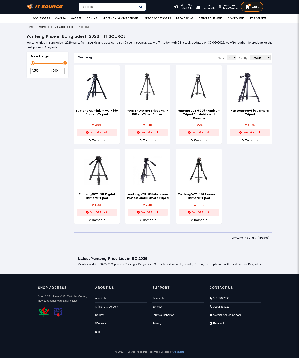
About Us (100, 298)
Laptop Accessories (157, 18)
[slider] (32, 63)
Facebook (217, 323)
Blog (97, 331)
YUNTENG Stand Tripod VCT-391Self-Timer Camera (147, 112)
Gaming (92, 18)
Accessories (41, 18)
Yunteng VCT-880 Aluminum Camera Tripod (198, 196)
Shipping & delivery (106, 306)
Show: (221, 58)
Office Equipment (211, 18)
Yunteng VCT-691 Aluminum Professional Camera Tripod (148, 196)
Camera (60, 18)
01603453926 (219, 306)
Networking (184, 18)
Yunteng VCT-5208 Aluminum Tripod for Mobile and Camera (198, 114)
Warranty (100, 323)
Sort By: (243, 58)
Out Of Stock (97, 132)
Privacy (156, 323)
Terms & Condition (163, 315)
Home (30, 26)
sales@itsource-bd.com (225, 315)
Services (157, 306)
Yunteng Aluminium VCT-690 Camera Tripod (97, 112)
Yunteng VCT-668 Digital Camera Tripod (97, 196)
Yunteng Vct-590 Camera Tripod (250, 112)
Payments (158, 298)
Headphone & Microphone (120, 18)
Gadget (76, 18)
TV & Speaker (258, 18)
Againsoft (178, 351)
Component (236, 18)
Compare (96, 140)
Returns (99, 315)
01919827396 (219, 298)
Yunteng (85, 57)
